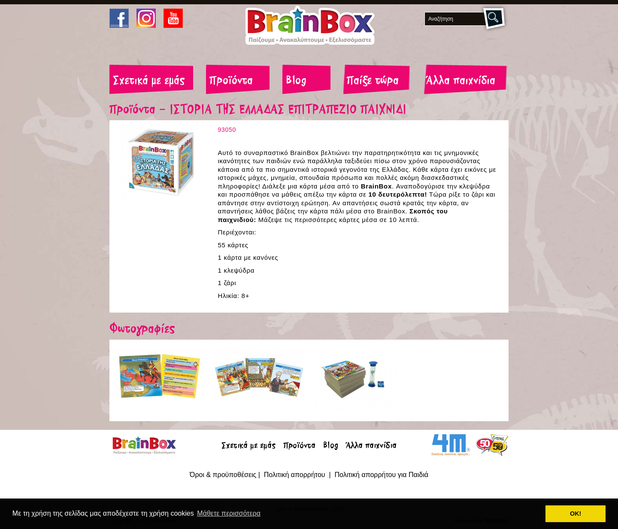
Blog (296, 81)
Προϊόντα (231, 81)
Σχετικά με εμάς (149, 81)
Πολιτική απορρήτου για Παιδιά (381, 474)
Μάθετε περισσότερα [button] (229, 513)
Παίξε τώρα (373, 81)
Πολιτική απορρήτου (295, 474)
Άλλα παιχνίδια (460, 81)
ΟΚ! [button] (575, 513)
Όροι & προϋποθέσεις (223, 474)
